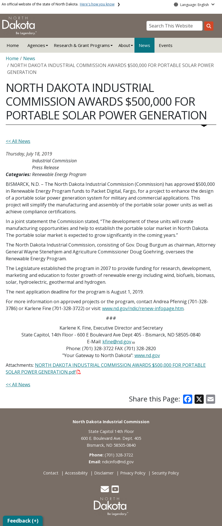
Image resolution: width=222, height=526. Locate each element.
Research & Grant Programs (82, 45)
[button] (105, 490)
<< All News (18, 141)
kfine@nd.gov (116, 341)
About (124, 45)
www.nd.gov (147, 355)
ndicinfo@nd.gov (118, 461)
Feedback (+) (22, 520)
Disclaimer (104, 473)
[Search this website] (208, 26)
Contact (50, 473)
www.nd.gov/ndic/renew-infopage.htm (143, 308)
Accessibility (76, 473)
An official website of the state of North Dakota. (58, 4)
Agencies (36, 45)
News (144, 45)
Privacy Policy (132, 473)
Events (166, 45)
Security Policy (165, 473)
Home (13, 45)
